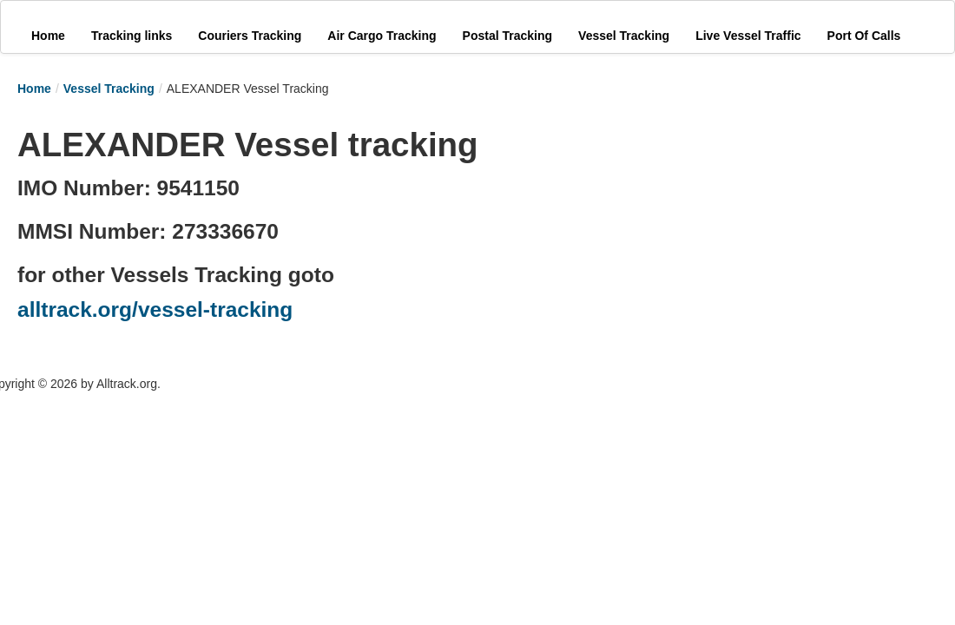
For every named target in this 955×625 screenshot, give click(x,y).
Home (34, 88)
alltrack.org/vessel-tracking (155, 309)
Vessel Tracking (109, 88)
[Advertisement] (634, 227)
